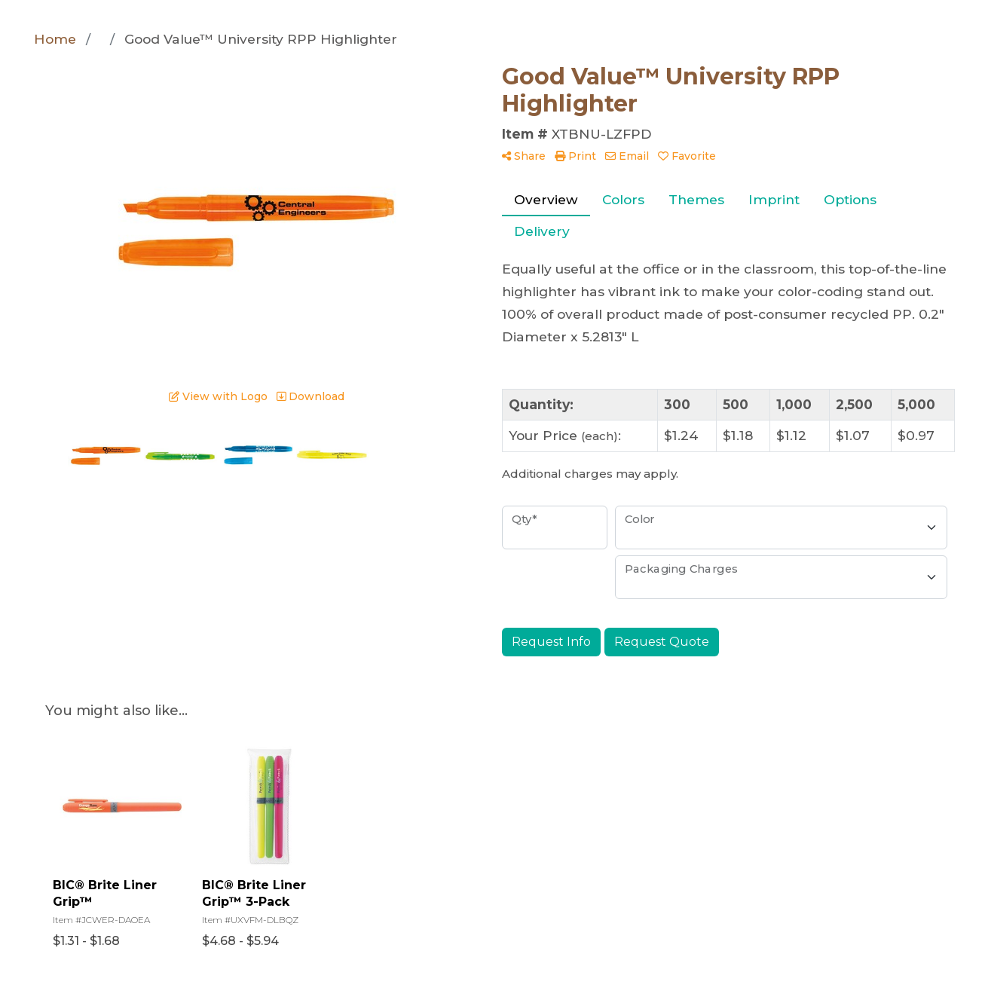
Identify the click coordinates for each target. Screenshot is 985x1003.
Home (55, 39)
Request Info (551, 642)
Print (575, 156)
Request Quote (661, 642)
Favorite (687, 156)
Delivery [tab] (542, 231)
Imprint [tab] (774, 199)
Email (627, 156)
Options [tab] (850, 199)
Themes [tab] (696, 199)
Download (310, 396)
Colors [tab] (623, 199)
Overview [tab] (546, 199)
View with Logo (218, 396)
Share (524, 156)
